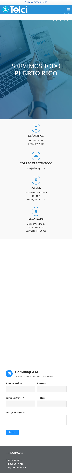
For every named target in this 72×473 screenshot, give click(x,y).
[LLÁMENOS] (36, 128)
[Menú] (68, 9)
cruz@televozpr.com (16, 467)
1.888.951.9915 (15, 463)
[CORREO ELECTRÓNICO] (36, 156)
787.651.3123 (15, 460)
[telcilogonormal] (14, 9)
